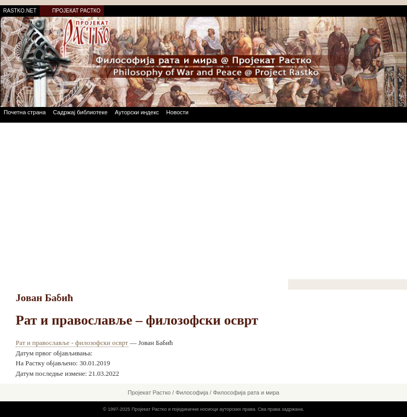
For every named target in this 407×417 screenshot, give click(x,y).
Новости (177, 112)
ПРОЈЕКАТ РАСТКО (76, 11)
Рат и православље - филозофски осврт (72, 343)
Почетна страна (25, 112)
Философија (191, 392)
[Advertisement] (203, 201)
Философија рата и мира (246, 392)
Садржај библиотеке (80, 112)
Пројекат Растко (149, 392)
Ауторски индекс (137, 112)
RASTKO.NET (20, 11)
